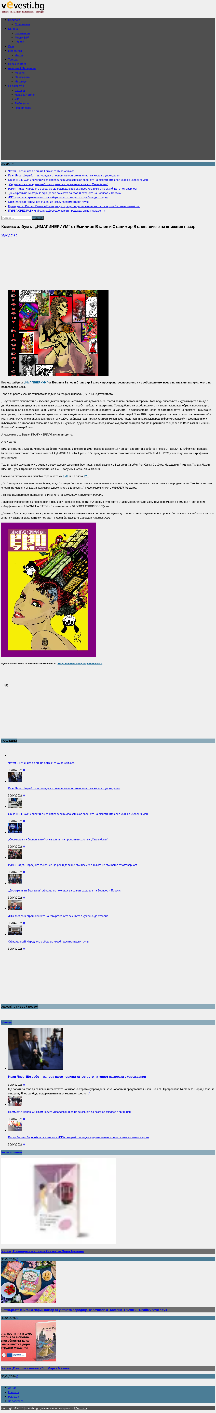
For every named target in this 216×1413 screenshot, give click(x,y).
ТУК (65, 476)
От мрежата (22, 77)
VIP (17, 99)
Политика (14, 20)
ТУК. (86, 476)
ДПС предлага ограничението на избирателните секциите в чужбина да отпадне (58, 916)
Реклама (13, 1396)
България (14, 29)
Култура (20, 90)
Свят (11, 46)
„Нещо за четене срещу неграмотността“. (79, 663)
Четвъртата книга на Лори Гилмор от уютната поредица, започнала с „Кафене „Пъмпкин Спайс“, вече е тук (84, 1309)
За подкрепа (15, 1401)
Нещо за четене (25, 94)
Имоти (19, 55)
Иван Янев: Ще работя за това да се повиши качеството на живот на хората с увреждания (64, 788)
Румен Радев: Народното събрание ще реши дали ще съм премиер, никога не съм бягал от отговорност (72, 865)
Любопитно (22, 103)
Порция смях (23, 108)
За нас (12, 1388)
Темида (13, 59)
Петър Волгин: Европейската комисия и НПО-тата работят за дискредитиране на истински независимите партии (78, 1137)
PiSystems (80, 1408)
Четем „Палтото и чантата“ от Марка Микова (35, 1368)
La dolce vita (16, 86)
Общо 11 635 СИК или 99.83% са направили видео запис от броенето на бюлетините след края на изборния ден (78, 814)
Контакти (13, 1392)
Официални (22, 24)
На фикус (21, 81)
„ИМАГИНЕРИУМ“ (36, 382)
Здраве (19, 42)
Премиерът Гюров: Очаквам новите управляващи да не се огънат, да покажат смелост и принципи (69, 1112)
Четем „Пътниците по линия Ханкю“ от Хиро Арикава (41, 763)
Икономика (15, 51)
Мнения (20, 72)
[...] (88, 1093)
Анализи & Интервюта (22, 68)
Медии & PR (22, 37)
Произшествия (17, 64)
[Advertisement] (108, 136)
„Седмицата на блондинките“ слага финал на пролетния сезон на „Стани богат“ (58, 839)
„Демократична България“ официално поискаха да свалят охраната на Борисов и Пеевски (64, 890)
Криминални (22, 33)
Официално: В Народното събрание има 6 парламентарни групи (48, 941)
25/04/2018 (8, 235)
